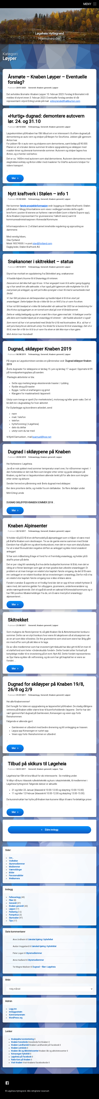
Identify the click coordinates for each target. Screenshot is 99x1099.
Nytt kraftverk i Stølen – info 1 (38, 195)
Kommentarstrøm (17, 1016)
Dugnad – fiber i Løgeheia (44, 968)
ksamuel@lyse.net (41, 438)
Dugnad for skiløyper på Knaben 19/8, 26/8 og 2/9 (46, 688)
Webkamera (14, 880)
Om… (11, 859)
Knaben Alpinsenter (27, 527)
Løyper (55, 89)
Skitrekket (18, 621)
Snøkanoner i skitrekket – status (40, 263)
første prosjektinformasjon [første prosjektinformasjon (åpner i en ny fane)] (34, 207)
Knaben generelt (44, 89)
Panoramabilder (16, 877)
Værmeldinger (15, 871)
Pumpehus (14, 916)
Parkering (13, 913)
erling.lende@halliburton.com (65, 102)
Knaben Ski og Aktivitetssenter (25, 1052)
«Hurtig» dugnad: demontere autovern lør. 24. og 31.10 (46, 119)
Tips (61, 770)
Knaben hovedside (19, 1043)
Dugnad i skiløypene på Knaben (39, 453)
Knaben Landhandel (20, 1046)
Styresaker (14, 919)
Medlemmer (14, 868)
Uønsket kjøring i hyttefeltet (40, 941)
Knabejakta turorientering (22, 1040)
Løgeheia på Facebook (21, 1058)
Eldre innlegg (51, 831)
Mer (14, 179)
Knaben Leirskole (18, 1049)
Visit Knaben (16, 1064)
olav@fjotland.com (42, 244)
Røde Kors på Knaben (20, 1061)
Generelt (32, 89)
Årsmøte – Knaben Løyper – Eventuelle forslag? (47, 81)
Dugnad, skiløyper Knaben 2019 (39, 350)
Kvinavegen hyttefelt (20, 1055)
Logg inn (13, 1010)
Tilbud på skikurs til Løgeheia (37, 765)
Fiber (11, 901)
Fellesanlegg (34, 128)
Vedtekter (13, 862)
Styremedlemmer (17, 865)
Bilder (11, 874)
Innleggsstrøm (15, 1013)
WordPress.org (15, 1019)
